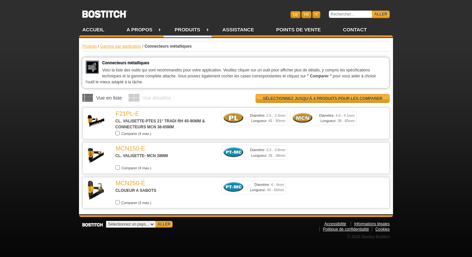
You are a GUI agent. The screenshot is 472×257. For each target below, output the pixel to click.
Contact (355, 29)
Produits (187, 29)
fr (306, 14)
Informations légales (372, 224)
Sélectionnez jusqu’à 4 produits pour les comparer (322, 98)
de (295, 14)
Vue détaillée (156, 98)
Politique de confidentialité (346, 229)
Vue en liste (109, 98)
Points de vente (298, 29)
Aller (380, 14)
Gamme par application (120, 46)
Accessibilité (335, 224)
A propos (140, 29)
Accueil (93, 29)
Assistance (238, 29)
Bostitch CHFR (104, 12)
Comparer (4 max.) (133, 133)
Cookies (382, 229)
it (316, 14)
